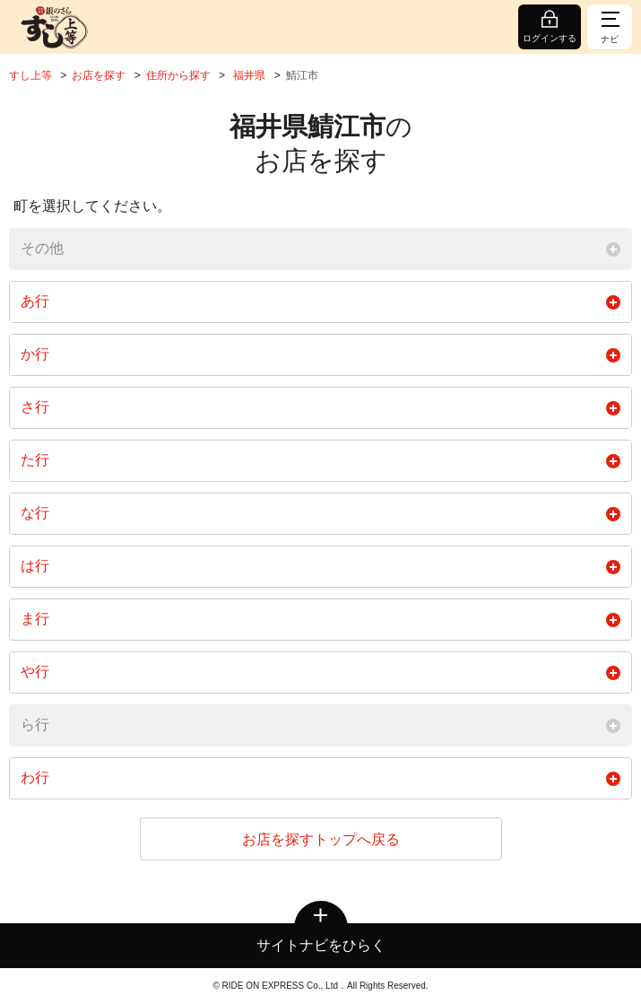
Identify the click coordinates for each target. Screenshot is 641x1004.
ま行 (320, 619)
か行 (320, 354)
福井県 (249, 75)
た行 (320, 460)
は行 (320, 566)
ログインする (549, 38)
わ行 (320, 778)
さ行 (320, 407)
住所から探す (178, 75)
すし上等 (30, 75)
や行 (320, 672)
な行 (320, 513)
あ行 (320, 301)
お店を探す (99, 75)
